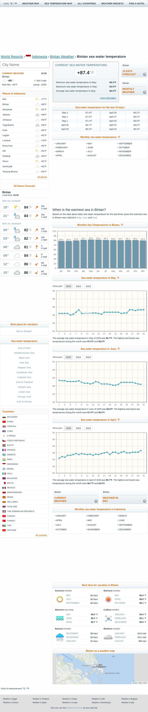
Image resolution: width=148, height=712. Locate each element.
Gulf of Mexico (24, 401)
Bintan (5, 104)
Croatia (11, 426)
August (92, 155)
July (90, 151)
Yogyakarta (8, 125)
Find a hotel (137, 3)
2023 (88, 286)
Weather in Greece (10, 702)
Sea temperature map (58, 3)
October (124, 147)
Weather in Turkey (69, 699)
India (9, 459)
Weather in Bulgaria (129, 699)
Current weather (13, 73)
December (125, 155)
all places (42, 177)
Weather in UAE (98, 699)
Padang (6, 156)
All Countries (87, 3)
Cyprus (11, 436)
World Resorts (12, 56)
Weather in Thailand (41, 699)
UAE (9, 525)
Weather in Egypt (10, 699)
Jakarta (6, 114)
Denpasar (7, 109)
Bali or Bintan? (24, 331)
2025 (68, 286)
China (10, 421)
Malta (10, 483)
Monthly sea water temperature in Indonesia (100, 509)
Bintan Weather (62, 56)
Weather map (30, 3)
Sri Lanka (12, 502)
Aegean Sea (24, 367)
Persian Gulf (24, 396)
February (62, 147)
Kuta (4, 130)
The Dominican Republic (21, 511)
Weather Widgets (112, 3)
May (90, 143)
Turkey (11, 521)
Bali (4, 99)
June (90, 147)
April (59, 155)
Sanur (5, 161)
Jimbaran (7, 120)
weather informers (74, 708)
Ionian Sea (24, 391)
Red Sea (24, 362)
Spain (10, 497)
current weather (60, 499)
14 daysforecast (129, 73)
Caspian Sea (24, 377)
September (125, 143)
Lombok (6, 140)
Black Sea (24, 357)
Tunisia (11, 516)
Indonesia (39, 56)
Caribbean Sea (24, 372)
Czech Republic (16, 440)
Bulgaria (12, 417)
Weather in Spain (40, 702)
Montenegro (14, 492)
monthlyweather (128, 90)
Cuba (10, 431)
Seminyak (7, 166)
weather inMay (110, 499)
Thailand (12, 506)
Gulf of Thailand (24, 382)
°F (16, 3)
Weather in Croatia (69, 702)
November (125, 151)
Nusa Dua (7, 145)
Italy (9, 473)
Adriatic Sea (24, 387)
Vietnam (11, 530)
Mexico (11, 488)
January (61, 143)
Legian (5, 135)
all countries (41, 535)
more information (108, 98)
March (60, 151)
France (11, 450)
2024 (78, 286)
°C (11, 3)
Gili (4, 151)
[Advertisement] (74, 30)
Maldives (12, 478)
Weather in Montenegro (101, 702)
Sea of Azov (24, 348)
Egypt (10, 445)
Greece (11, 455)
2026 (68, 428)
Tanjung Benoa (10, 171)
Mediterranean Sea (24, 353)
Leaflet (134, 683)
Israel (10, 469)
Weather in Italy (127, 702)
